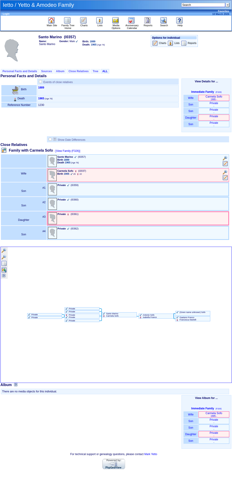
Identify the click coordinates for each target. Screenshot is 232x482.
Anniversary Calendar (132, 25)
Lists (100, 24)
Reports (148, 24)
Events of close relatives (58, 82)
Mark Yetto (150, 454)
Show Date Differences (69, 139)
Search (164, 24)
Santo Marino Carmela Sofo (110, 315)
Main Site (52, 24)
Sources (46, 71)
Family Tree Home (67, 25)
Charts (84, 24)
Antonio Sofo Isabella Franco (148, 316)
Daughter (190, 117)
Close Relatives (78, 71)
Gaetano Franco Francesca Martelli (186, 318)
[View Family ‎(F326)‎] (67, 151)
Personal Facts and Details (19, 71)
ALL (105, 71)
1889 (41, 87)
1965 (41, 98)
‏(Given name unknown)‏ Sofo (190, 312)
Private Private (70, 316)
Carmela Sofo (213, 98)
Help (180, 24)
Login (6, 13)
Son (191, 104)
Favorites (223, 11)
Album (60, 71)
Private (214, 104)
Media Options (116, 25)
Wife (190, 98)
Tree (95, 71)
